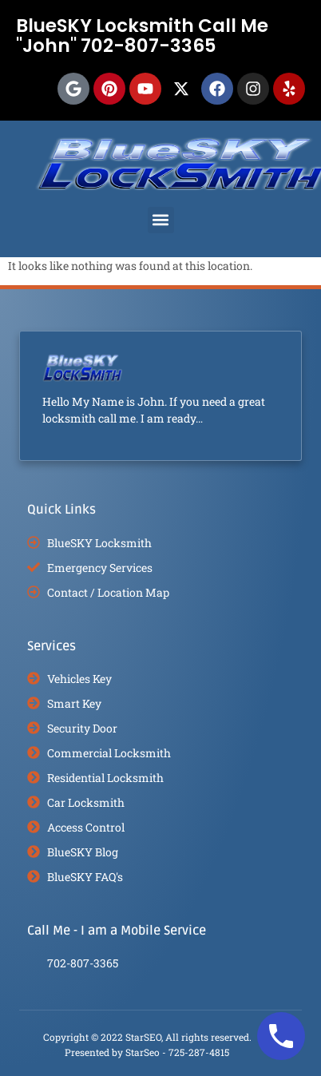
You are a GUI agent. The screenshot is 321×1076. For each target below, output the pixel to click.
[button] (161, 220)
